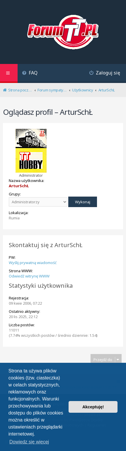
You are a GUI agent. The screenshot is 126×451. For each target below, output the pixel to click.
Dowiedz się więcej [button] (29, 441)
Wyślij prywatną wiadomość (33, 262)
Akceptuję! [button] (93, 407)
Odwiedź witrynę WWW (29, 276)
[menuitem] (30, 73)
